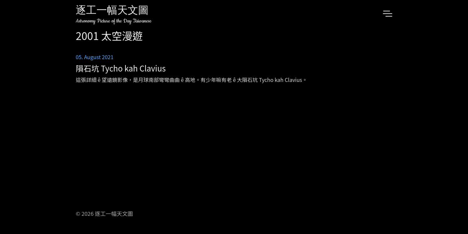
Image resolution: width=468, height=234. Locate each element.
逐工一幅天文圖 (112, 11)
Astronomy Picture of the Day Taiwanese (113, 21)
